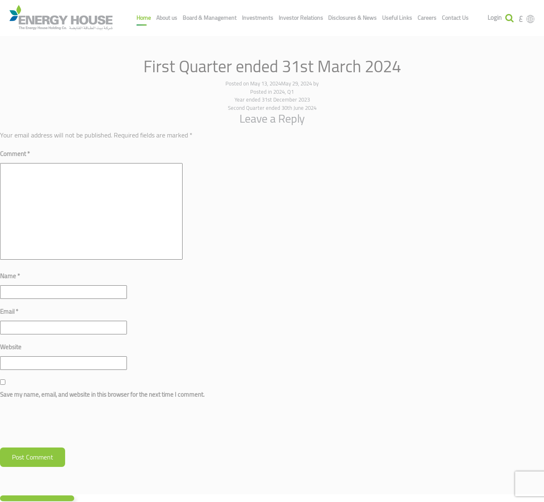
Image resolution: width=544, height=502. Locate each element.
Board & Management (210, 17)
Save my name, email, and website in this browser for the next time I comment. (102, 394)
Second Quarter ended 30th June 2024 (272, 108)
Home (143, 17)
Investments (257, 17)
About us (166, 17)
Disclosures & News (352, 17)
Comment (15, 154)
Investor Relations (301, 17)
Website (10, 347)
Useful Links (397, 17)
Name (10, 276)
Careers (426, 17)
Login (495, 18)
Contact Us (455, 17)
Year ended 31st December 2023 (272, 99)
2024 (279, 92)
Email (9, 311)
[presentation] (62, 427)
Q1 (290, 92)
